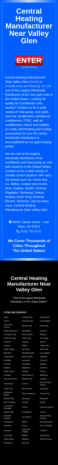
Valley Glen (44, 346)
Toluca (24, 346)
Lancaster (26, 360)
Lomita (24, 407)
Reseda (43, 334)
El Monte (43, 368)
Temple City (45, 394)
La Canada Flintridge (8, 407)
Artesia (43, 412)
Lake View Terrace (8, 326)
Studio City (26, 338)
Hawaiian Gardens (7, 417)
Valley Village (9, 349)
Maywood (44, 398)
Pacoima (43, 331)
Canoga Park (27, 317)
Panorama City (10, 334)
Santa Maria (9, 439)
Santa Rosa (45, 435)
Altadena (7, 426)
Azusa (24, 426)
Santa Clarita (27, 357)
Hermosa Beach (46, 407)
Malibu (24, 422)
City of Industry (46, 426)
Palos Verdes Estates (45, 417)
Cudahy (25, 402)
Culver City (8, 389)
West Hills (44, 349)
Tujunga (25, 342)
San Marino (26, 417)
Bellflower (44, 375)
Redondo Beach (10, 379)
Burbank (43, 364)
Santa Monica (27, 375)
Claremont (44, 389)
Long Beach (9, 357)
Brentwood (8, 443)
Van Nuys (26, 349)
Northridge (26, 331)
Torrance (43, 360)
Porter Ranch (27, 334)
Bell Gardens (27, 389)
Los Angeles (45, 353)
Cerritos (25, 384)
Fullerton (43, 430)
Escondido (8, 435)
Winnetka (7, 353)
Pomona (7, 364)
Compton (7, 375)
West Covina (9, 371)
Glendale (43, 357)
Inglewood (26, 368)
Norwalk (25, 371)
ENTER (29, 60)
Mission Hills (27, 326)
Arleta (6, 317)
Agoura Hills (9, 412)
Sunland (7, 342)
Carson (43, 371)
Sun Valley (44, 338)
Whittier (25, 435)
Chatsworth (44, 317)
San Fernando (9, 402)
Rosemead (8, 384)
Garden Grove (46, 439)
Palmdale (7, 360)
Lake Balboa (45, 321)
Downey (7, 368)
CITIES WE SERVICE (15, 312)
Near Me (25, 443)
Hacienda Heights (26, 430)
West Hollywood (28, 394)
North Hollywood (10, 331)
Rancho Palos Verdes (46, 383)
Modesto (25, 439)
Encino (6, 321)
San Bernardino (46, 422)
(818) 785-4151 (29, 231)
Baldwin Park (27, 379)
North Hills (44, 326)
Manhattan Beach (8, 393)
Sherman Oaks (10, 338)
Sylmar (43, 342)
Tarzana (7, 346)
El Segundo (26, 412)
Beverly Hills (9, 398)
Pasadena (26, 364)
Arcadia (43, 379)
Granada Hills (27, 321)
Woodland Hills (28, 353)
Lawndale (26, 398)
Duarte (42, 402)
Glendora (7, 430)
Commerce (8, 422)
